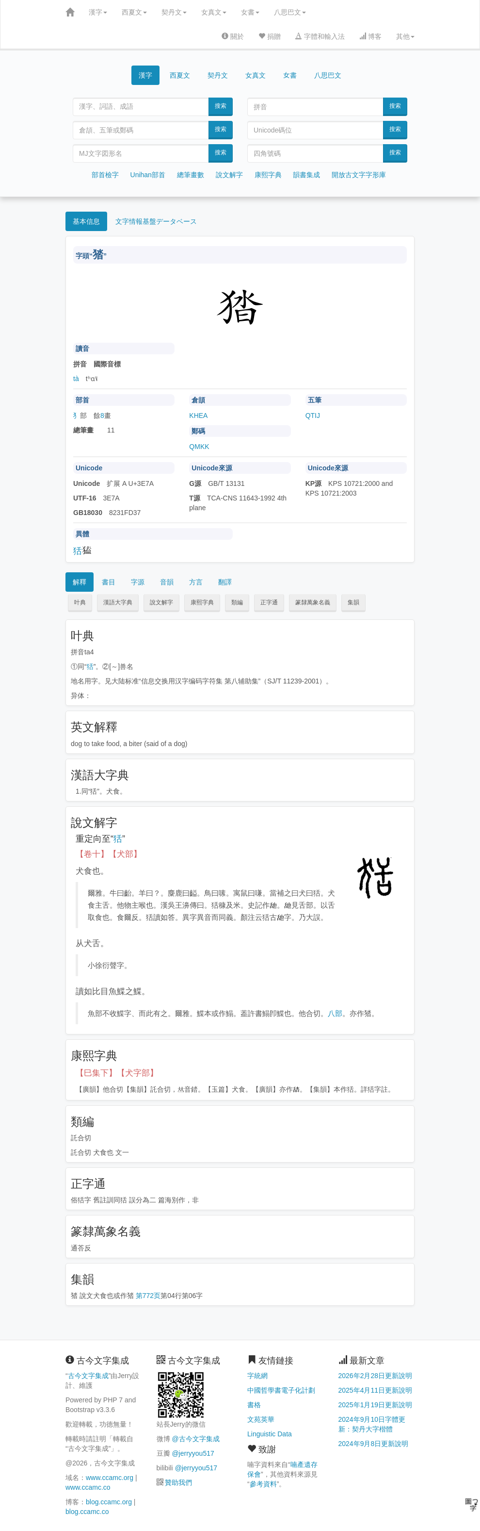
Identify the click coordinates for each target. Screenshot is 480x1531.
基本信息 (86, 221)
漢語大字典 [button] (117, 602)
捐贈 (269, 36)
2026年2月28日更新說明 (375, 1376)
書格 (254, 1405)
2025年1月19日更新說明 (375, 1405)
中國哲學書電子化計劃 (281, 1390)
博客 (370, 36)
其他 (405, 36)
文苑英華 (260, 1419)
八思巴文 (290, 12)
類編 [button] (237, 602)
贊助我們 (178, 1482)
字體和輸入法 (320, 36)
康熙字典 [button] (202, 602)
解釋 (79, 582)
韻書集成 (306, 175)
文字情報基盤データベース (156, 221)
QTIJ (312, 415)
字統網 (257, 1376)
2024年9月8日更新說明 (373, 1444)
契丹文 (174, 12)
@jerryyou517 (193, 1453)
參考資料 (263, 1484)
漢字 (98, 12)
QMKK (199, 446)
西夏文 (134, 12)
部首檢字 (105, 175)
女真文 (213, 12)
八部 (335, 1013)
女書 (250, 12)
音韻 (167, 582)
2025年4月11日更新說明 (375, 1390)
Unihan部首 (147, 175)
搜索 (220, 105)
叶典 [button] (80, 602)
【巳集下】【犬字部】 (117, 1073)
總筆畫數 (190, 175)
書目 (108, 582)
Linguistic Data (269, 1434)
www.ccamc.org (109, 1477)
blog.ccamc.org (109, 1502)
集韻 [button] (353, 602)
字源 (137, 582)
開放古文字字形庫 (359, 175)
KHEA (198, 415)
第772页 (148, 1295)
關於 (233, 36)
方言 (196, 582)
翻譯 (225, 582)
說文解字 (229, 175)
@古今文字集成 (195, 1439)
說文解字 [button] (161, 602)
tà (76, 379)
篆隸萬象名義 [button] (312, 602)
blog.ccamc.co (87, 1511)
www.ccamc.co (88, 1487)
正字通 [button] (269, 602)
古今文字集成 (88, 1376)
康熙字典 (268, 175)
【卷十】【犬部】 (109, 854)
